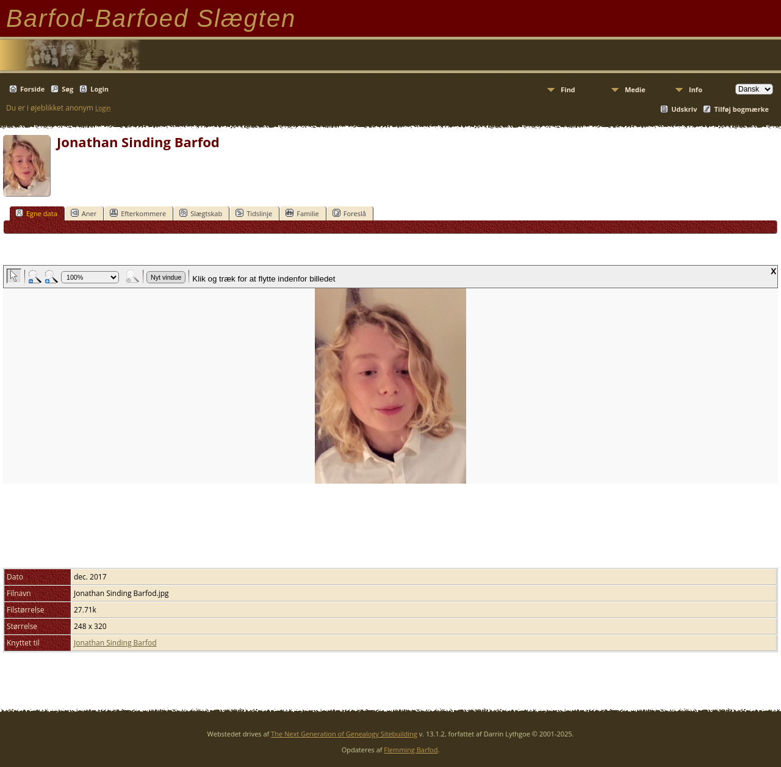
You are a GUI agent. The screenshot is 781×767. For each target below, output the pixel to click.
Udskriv (684, 109)
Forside (32, 88)
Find (568, 89)
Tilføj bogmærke (741, 109)
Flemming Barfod (410, 749)
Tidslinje (254, 213)
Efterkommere (138, 213)
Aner (83, 213)
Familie (302, 213)
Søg (67, 88)
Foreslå (349, 213)
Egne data (36, 213)
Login (99, 88)
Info (695, 89)
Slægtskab (200, 213)
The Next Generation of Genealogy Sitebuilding (344, 733)
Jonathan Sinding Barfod (115, 643)
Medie (635, 89)
